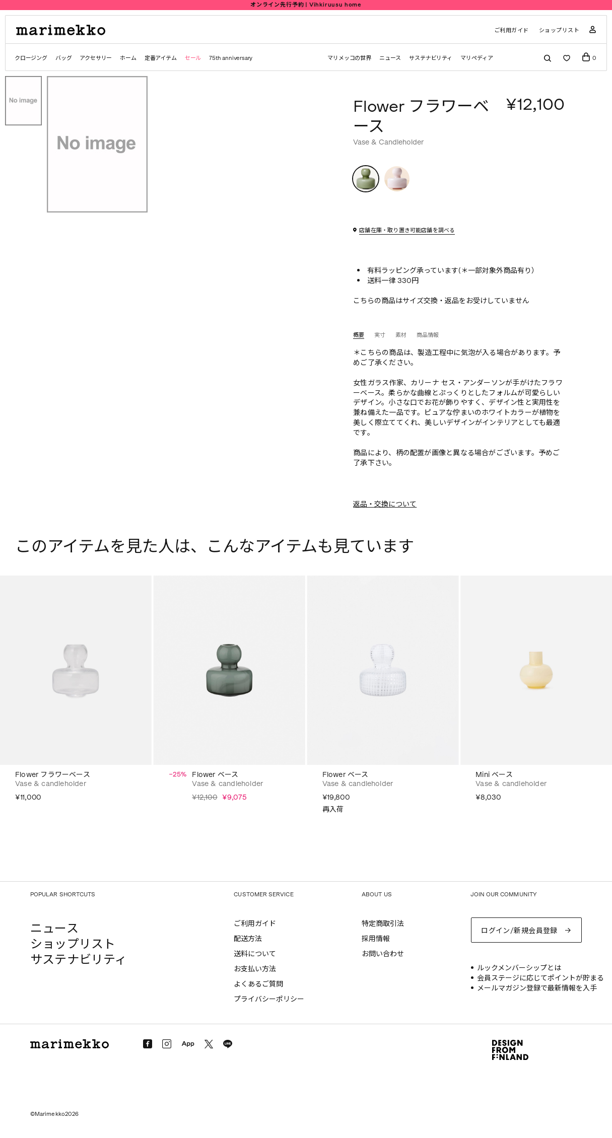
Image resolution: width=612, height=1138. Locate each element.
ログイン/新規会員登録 (519, 931)
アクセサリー (96, 58)
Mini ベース (494, 774)
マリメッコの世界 (349, 58)
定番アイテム (161, 58)
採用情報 (376, 939)
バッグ (63, 58)
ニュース (390, 58)
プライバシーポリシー (269, 999)
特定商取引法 (383, 923)
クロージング (31, 58)
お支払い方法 (255, 969)
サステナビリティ (430, 58)
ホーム (128, 58)
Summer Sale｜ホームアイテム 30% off (306, 5)
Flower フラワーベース (52, 774)
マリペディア (476, 58)
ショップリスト (559, 30)
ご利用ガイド (511, 30)
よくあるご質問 (258, 984)
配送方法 (248, 939)
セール (193, 58)
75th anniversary (230, 58)
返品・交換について (385, 504)
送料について (255, 954)
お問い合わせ (383, 954)
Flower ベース (215, 774)
